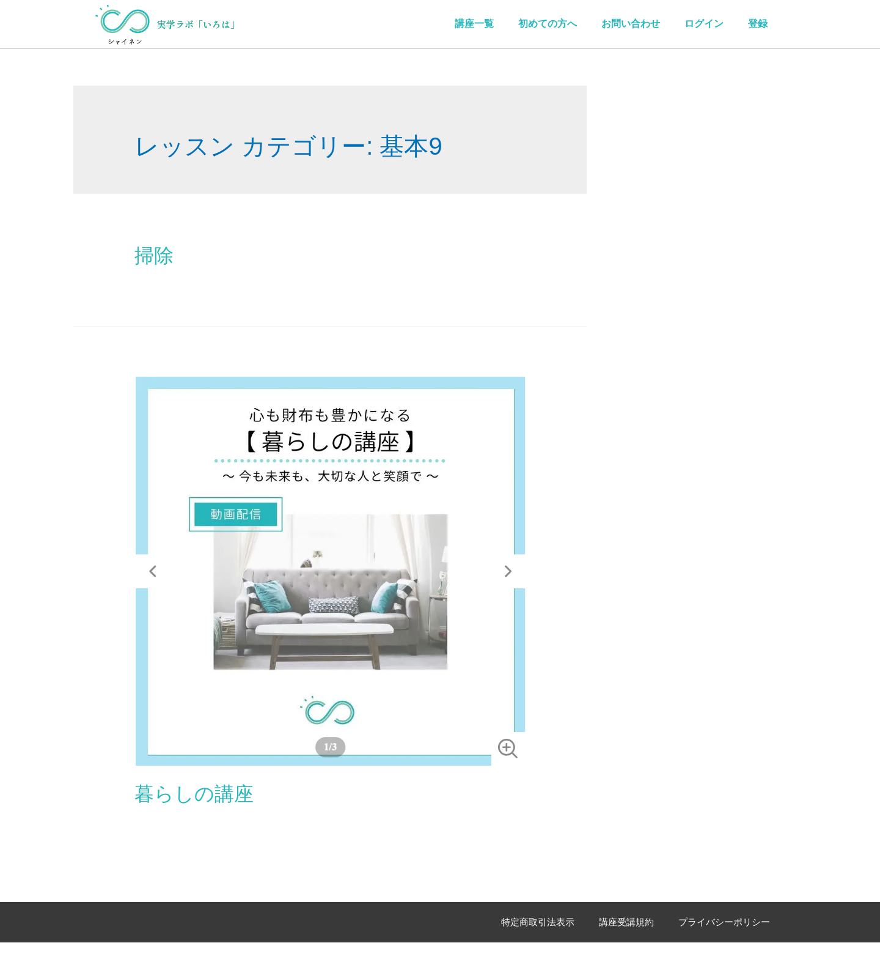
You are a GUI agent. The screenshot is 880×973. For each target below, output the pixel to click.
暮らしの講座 (194, 794)
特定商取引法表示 (537, 922)
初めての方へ (547, 23)
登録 (758, 23)
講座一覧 (474, 23)
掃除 (154, 256)
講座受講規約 (626, 922)
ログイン (704, 23)
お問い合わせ (630, 23)
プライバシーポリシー (724, 922)
